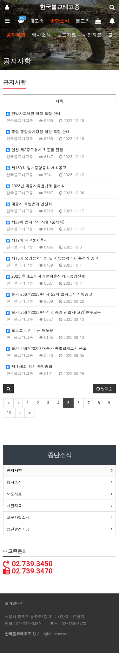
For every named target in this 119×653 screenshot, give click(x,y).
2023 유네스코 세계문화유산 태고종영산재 (45, 276)
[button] (8, 388)
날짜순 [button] (104, 388)
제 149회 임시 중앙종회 (29, 366)
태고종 (37, 21)
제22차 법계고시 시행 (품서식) (35, 221)
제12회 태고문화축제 (27, 239)
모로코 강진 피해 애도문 (29, 330)
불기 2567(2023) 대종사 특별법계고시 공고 (46, 348)
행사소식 (41, 35)
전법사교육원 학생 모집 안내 (33, 113)
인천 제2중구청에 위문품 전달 (34, 149)
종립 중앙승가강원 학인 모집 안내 (38, 131)
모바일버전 (14, 603)
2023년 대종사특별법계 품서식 (35, 185)
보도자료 (66, 35)
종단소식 (59, 21)
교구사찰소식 (18, 517)
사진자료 (92, 35)
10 (9, 413)
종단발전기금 (18, 529)
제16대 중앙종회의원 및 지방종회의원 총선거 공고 (52, 258)
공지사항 (15, 35)
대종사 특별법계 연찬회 (29, 203)
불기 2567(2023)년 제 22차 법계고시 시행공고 (49, 294)
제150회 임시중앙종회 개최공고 (36, 167)
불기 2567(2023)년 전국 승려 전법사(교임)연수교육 (53, 312)
